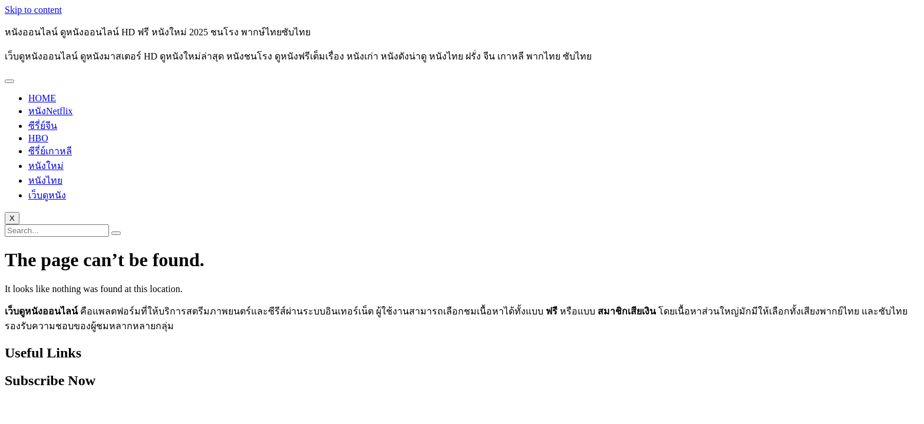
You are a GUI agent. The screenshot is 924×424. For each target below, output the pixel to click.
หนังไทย (45, 180)
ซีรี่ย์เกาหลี (50, 151)
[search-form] (57, 230)
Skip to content (33, 10)
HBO (38, 138)
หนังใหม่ (46, 166)
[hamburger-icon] (9, 81)
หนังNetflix (50, 111)
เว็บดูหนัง (47, 195)
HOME (42, 98)
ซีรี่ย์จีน (42, 126)
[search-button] (116, 233)
